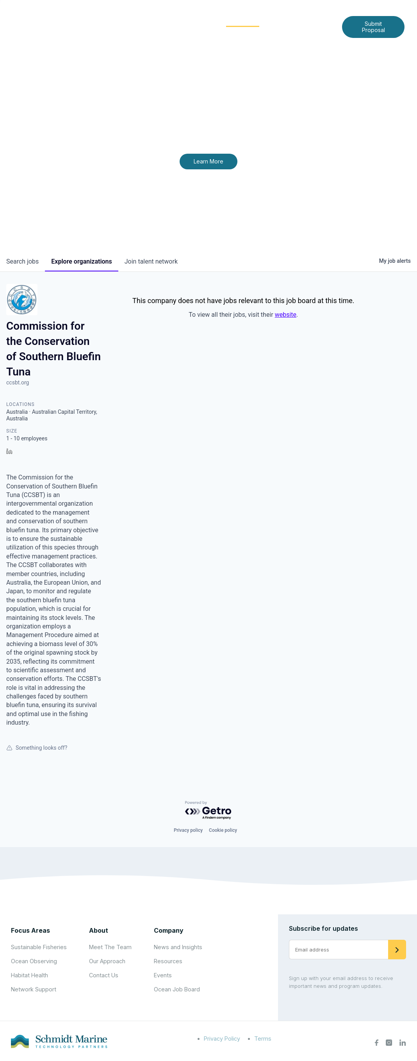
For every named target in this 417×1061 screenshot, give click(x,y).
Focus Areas (190, 20)
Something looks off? (36, 748)
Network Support (33, 989)
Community (242, 20)
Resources (168, 961)
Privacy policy (188, 830)
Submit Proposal (373, 26)
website (285, 314)
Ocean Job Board (177, 989)
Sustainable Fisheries (39, 947)
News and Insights (302, 20)
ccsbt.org (17, 382)
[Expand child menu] (160, 21)
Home (117, 20)
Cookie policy (223, 830)
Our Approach (107, 961)
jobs (22, 261)
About (148, 20)
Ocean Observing (34, 961)
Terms (262, 1038)
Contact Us (220, 32)
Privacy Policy (222, 1038)
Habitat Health (29, 975)
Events (163, 975)
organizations (81, 261)
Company (169, 930)
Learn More (208, 161)
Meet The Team (110, 947)
